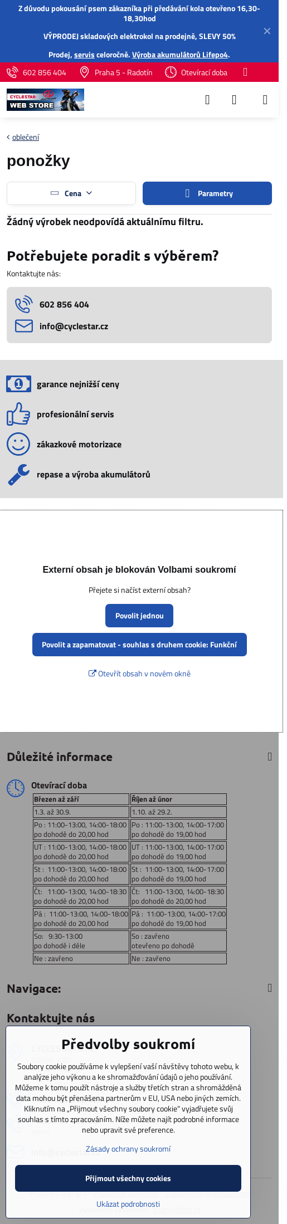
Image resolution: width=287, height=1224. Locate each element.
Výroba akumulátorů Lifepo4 (180, 54)
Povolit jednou (139, 615)
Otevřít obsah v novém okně (140, 673)
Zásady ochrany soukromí (128, 1148)
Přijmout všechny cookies (128, 1178)
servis (84, 54)
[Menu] (265, 100)
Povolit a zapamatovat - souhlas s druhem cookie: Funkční (139, 644)
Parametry (207, 193)
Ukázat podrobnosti (128, 1203)
